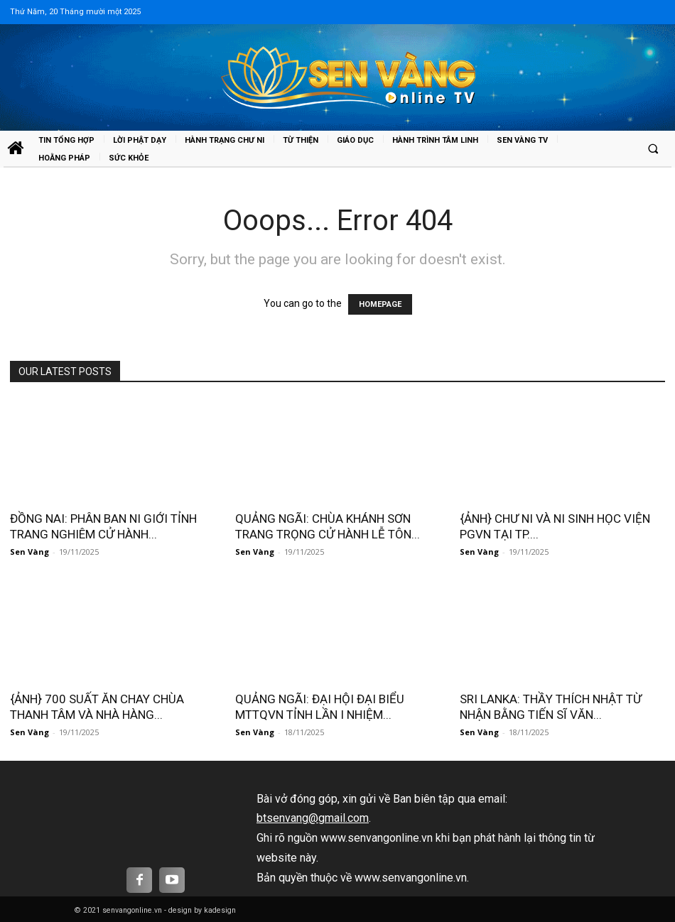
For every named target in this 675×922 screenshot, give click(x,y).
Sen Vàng (29, 551)
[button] (653, 149)
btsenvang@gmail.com (312, 818)
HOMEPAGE (380, 304)
